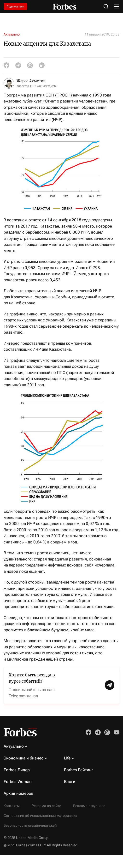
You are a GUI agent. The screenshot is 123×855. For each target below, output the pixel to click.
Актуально (12, 34)
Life (67, 758)
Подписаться (15, 6)
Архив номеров (19, 793)
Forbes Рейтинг (78, 769)
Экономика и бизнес (23, 758)
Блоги (69, 781)
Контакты (12, 806)
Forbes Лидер (17, 769)
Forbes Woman (18, 781)
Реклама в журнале (89, 806)
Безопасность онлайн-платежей (30, 825)
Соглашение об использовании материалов (40, 815)
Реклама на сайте (46, 806)
